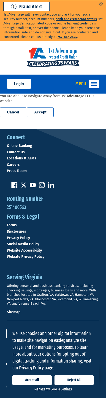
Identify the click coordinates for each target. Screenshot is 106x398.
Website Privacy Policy (25, 257)
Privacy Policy (18, 238)
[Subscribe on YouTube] (33, 187)
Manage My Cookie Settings (53, 389)
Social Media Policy (23, 244)
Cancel (13, 112)
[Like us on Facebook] (14, 187)
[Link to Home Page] (53, 58)
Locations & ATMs (21, 158)
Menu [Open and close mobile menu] (87, 84)
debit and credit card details (76, 19)
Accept (40, 112)
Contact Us (16, 152)
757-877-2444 (67, 37)
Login (19, 84)
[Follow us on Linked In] (51, 187)
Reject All (74, 380)
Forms (12, 225)
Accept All (32, 380)
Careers (13, 165)
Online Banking (19, 146)
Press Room (17, 171)
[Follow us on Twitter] (24, 187)
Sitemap (13, 312)
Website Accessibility (24, 250)
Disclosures (16, 231)
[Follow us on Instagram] (42, 187)
